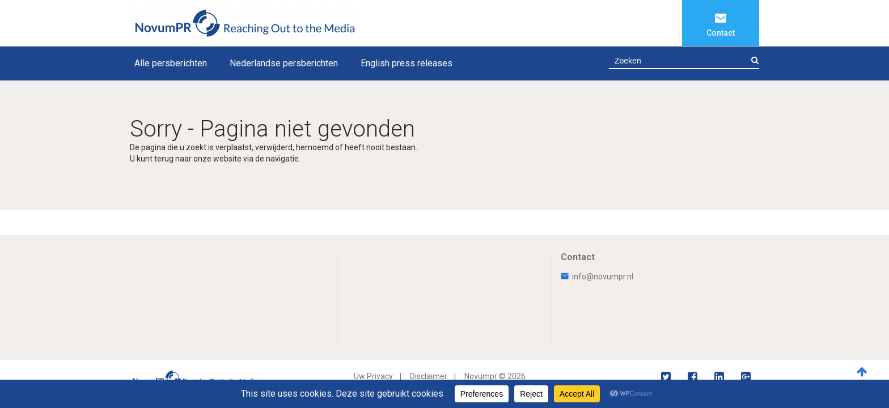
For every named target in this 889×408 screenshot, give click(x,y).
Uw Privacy (373, 376)
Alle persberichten (170, 63)
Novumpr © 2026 (495, 376)
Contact (720, 32)
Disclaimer (428, 376)
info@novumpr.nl (597, 276)
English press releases (406, 63)
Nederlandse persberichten (284, 63)
